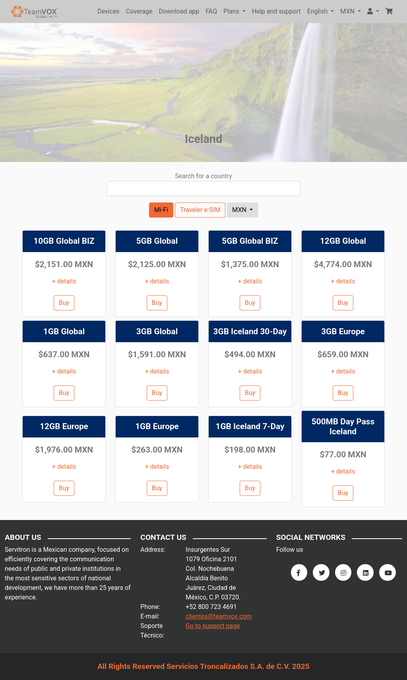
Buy (64, 302)
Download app (179, 11)
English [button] (318, 11)
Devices (108, 11)
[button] (373, 11)
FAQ (211, 11)
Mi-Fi (161, 210)
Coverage (139, 11)
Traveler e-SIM (200, 210)
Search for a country (203, 176)
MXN (240, 210)
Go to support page (213, 626)
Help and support (276, 11)
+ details (64, 281)
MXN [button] (348, 11)
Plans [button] (232, 11)
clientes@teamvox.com (219, 616)
